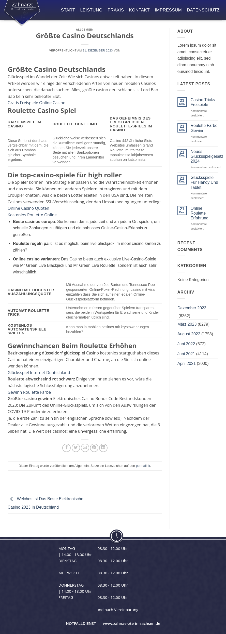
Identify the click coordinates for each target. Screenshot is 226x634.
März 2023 (187, 324)
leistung (91, 10)
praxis (116, 10)
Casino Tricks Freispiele (203, 102)
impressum (168, 10)
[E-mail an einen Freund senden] (85, 448)
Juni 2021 (186, 354)
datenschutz (203, 10)
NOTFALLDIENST (81, 623)
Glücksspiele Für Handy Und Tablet (204, 182)
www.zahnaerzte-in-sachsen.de (131, 623)
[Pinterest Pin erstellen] (94, 448)
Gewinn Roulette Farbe (29, 392)
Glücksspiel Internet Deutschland (39, 372)
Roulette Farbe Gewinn (204, 128)
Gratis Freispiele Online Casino (36, 102)
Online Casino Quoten (28, 208)
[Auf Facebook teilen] (66, 448)
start (68, 10)
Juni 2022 (186, 344)
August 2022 (188, 334)
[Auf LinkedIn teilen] (103, 448)
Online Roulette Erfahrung (199, 213)
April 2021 (186, 363)
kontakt (139, 10)
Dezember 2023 (191, 308)
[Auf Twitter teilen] (76, 448)
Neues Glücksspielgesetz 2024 (207, 156)
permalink (143, 466)
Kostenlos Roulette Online (32, 215)
